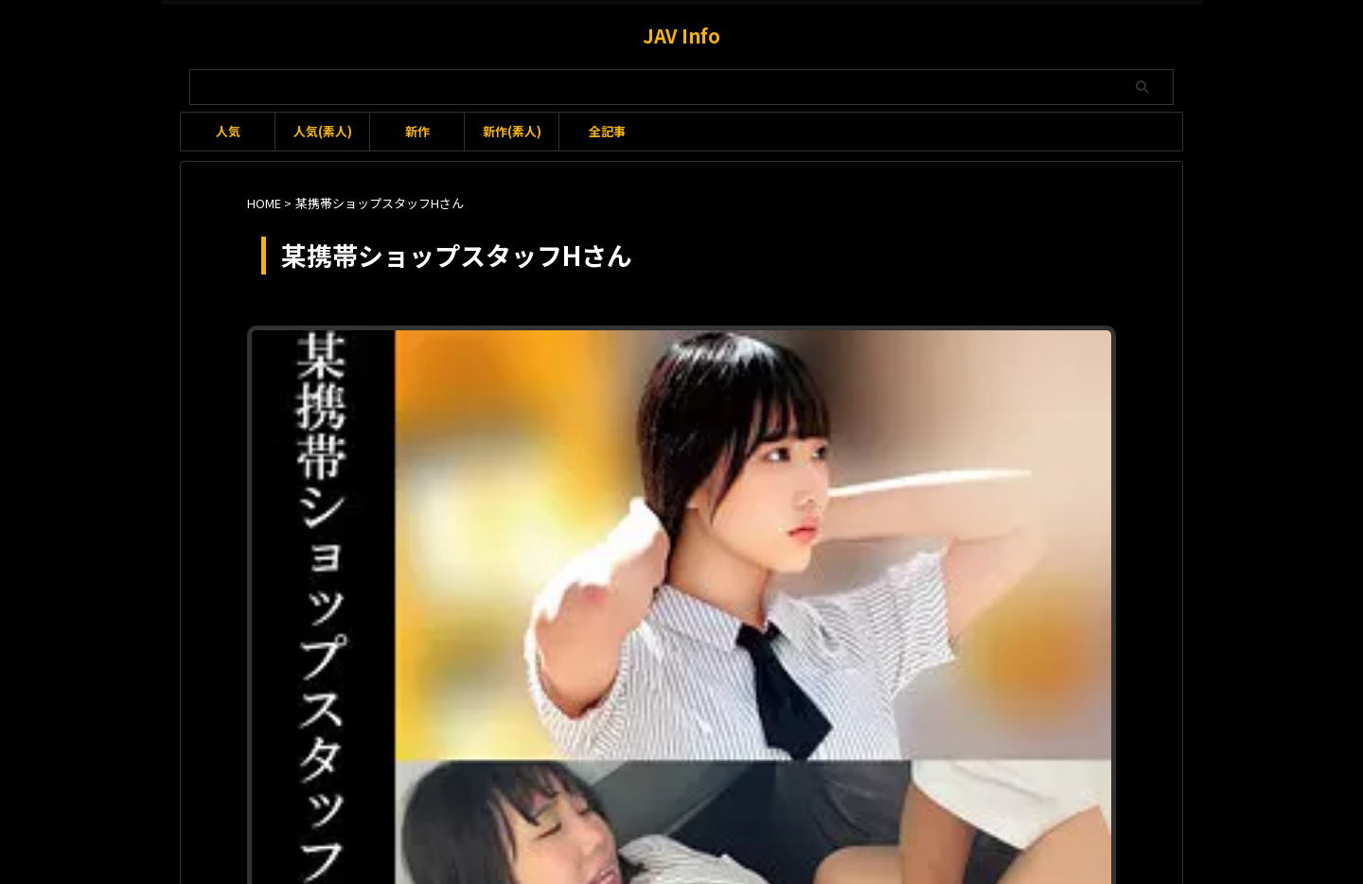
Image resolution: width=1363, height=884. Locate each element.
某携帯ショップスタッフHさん (1007, 381)
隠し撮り (790, 401)
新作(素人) (512, 131)
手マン (842, 381)
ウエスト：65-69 (906, 362)
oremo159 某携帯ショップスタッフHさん (688, 338)
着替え (580, 401)
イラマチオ (828, 362)
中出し (705, 381)
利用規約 (567, 784)
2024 (662, 362)
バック (582, 381)
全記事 (607, 131)
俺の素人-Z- (759, 381)
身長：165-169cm (714, 401)
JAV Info (681, 35)
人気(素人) (322, 131)
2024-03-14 (763, 362)
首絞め (837, 401)
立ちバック (632, 401)
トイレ (1015, 362)
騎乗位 (877, 401)
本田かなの (894, 381)
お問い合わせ (647, 784)
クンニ (974, 362)
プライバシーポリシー (762, 784)
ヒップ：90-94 (644, 381)
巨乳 (807, 381)
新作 (417, 131)
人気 (228, 131)
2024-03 (704, 362)
